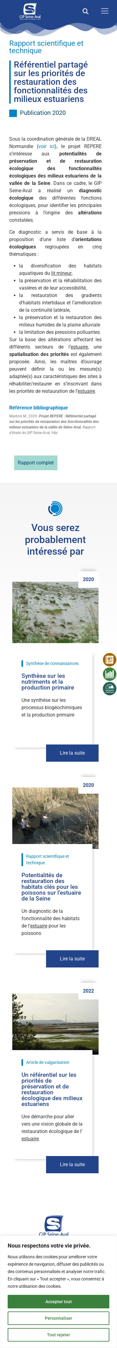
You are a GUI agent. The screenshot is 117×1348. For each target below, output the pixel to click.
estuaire (79, 347)
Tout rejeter (58, 1334)
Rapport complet (36, 463)
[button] (85, 11)
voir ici (46, 146)
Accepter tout (58, 1301)
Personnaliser (58, 1318)
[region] (58, 1292)
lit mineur (61, 273)
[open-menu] (103, 11)
